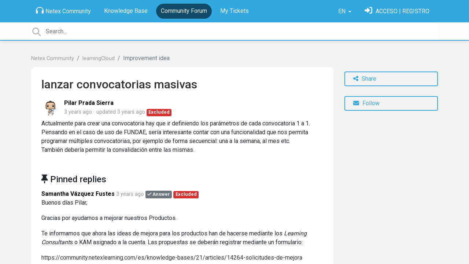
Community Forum (184, 10)
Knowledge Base (126, 10)
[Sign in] (397, 11)
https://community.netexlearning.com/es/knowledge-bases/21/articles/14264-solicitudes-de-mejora (171, 257)
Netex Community (63, 11)
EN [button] (342, 11)
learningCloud (98, 58)
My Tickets (234, 10)
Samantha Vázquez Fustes (78, 193)
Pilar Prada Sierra (89, 102)
